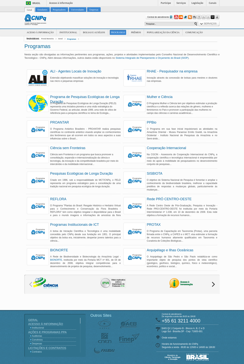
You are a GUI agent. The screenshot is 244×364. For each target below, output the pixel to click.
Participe (166, 3)
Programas (118, 32)
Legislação (197, 3)
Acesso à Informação (40, 32)
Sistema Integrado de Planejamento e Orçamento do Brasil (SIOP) (152, 57)
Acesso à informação (61, 3)
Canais (212, 3)
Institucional (68, 32)
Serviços (181, 3)
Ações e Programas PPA (47, 332)
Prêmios (136, 32)
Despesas (37, 343)
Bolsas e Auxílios (94, 32)
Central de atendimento (160, 17)
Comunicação (194, 32)
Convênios (37, 339)
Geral (60, 39)
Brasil (36, 3)
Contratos (37, 351)
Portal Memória (47, 39)
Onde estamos (169, 337)
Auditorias (37, 336)
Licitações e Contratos (47, 348)
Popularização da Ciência (163, 32)
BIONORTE (56, 260)
